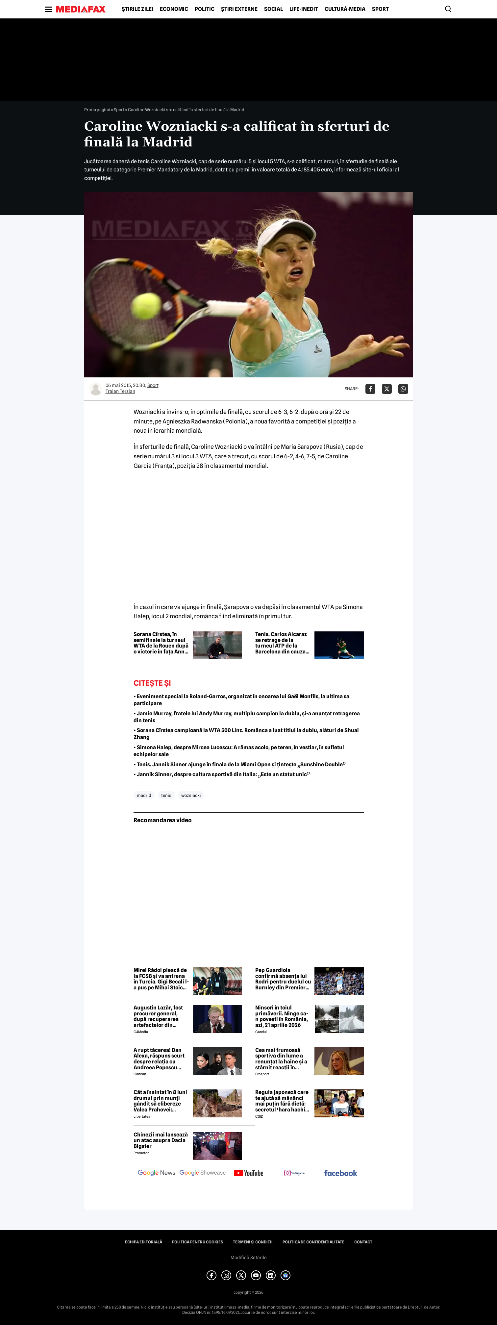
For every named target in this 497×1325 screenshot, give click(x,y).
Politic (204, 9)
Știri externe (239, 9)
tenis (166, 795)
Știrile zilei (137, 9)
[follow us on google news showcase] (203, 1174)
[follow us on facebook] (341, 1173)
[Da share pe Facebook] (370, 389)
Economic (174, 9)
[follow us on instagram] (295, 1174)
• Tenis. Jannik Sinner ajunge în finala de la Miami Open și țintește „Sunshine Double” (240, 764)
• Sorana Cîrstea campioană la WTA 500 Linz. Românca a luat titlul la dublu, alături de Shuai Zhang (246, 733)
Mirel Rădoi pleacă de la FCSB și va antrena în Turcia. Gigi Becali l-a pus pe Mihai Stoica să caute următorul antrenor (161, 978)
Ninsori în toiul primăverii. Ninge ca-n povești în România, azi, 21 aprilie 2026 (281, 1016)
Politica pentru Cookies (197, 1242)
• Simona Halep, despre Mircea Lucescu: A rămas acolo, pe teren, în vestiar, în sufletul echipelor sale (239, 750)
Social (273, 9)
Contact (363, 1242)
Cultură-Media (345, 9)
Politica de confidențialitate (313, 1242)
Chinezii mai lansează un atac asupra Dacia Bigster (161, 1140)
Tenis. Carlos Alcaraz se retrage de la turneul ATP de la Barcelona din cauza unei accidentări (281, 642)
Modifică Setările (249, 1257)
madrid (144, 795)
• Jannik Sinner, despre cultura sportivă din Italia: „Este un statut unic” (222, 774)
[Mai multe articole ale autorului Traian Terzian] (95, 388)
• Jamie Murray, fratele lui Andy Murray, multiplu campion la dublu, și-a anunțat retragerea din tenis (247, 717)
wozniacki (191, 795)
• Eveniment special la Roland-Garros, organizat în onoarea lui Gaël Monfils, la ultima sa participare (241, 699)
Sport (380, 9)
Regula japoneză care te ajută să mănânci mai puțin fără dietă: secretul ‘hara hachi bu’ (282, 1100)
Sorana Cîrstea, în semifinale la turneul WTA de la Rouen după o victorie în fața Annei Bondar (161, 642)
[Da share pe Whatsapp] (403, 389)
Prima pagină (97, 109)
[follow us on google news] (157, 1174)
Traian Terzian (120, 391)
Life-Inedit (303, 9)
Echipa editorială (143, 1242)
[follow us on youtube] (249, 1174)
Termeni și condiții (253, 1242)
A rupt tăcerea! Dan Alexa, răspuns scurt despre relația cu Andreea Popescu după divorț (159, 1058)
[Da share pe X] (387, 389)
